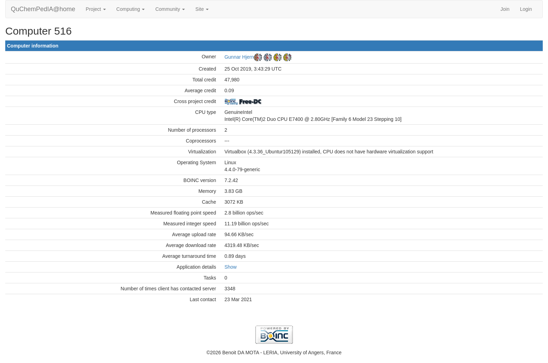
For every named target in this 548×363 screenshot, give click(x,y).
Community (170, 9)
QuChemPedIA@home (43, 9)
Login (526, 9)
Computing (130, 9)
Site (202, 9)
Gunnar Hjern (239, 57)
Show (230, 267)
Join (505, 9)
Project (96, 9)
